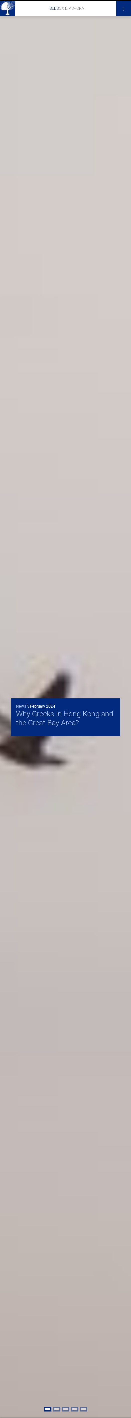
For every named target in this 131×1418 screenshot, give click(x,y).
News (21, 706)
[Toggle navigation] (123, 8)
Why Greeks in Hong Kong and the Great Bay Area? (64, 718)
